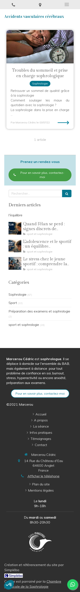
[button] (9, 585)
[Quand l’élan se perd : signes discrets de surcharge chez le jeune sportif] (15, 228)
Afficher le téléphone (44, 476)
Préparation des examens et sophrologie (39, 311)
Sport (13, 303)
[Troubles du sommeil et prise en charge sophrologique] (40, 47)
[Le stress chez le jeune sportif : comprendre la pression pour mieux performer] (15, 263)
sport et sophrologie (24, 324)
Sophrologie (17, 294)
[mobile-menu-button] (66, 4)
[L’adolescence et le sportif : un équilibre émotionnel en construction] (15, 246)
